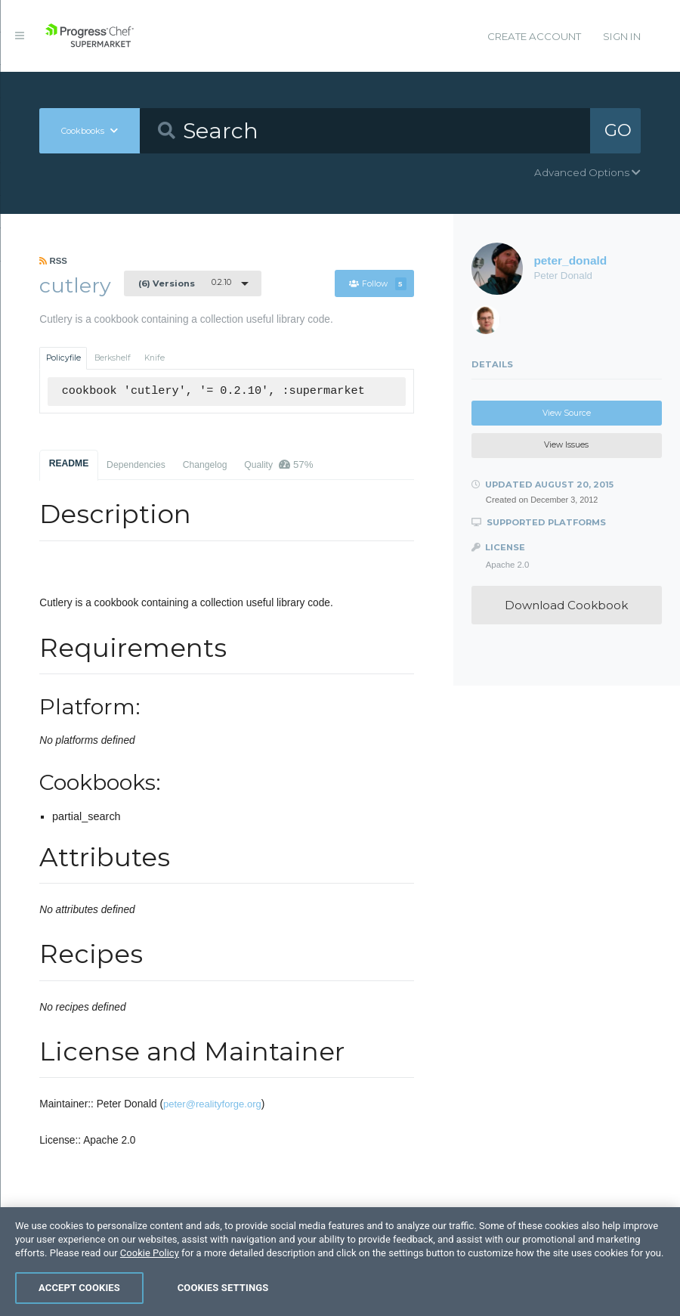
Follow (377, 283)
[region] (340, 1261)
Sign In (622, 36)
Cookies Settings (223, 1287)
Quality (278, 464)
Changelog (205, 465)
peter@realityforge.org (212, 1104)
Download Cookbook (566, 605)
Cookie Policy (149, 1253)
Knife (154, 358)
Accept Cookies (79, 1287)
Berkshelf (112, 358)
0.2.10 (184, 282)
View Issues (566, 445)
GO (618, 130)
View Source (566, 413)
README (69, 463)
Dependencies (136, 465)
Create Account (534, 36)
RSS (53, 260)
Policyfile (63, 358)
